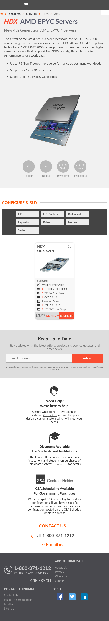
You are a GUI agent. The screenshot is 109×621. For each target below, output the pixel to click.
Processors (80, 175)
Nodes (46, 175)
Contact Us (11, 595)
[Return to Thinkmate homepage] (54, 5)
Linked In (84, 596)
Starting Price (40, 316)
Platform (28, 175)
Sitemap (9, 608)
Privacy (59, 572)
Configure (66, 316)
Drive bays (63, 175)
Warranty (61, 576)
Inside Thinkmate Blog (18, 599)
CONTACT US (52, 525)
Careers (59, 581)
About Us (61, 567)
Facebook (60, 596)
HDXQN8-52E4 (45, 248)
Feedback (10, 604)
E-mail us (52, 544)
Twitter (72, 596)
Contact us (50, 415)
